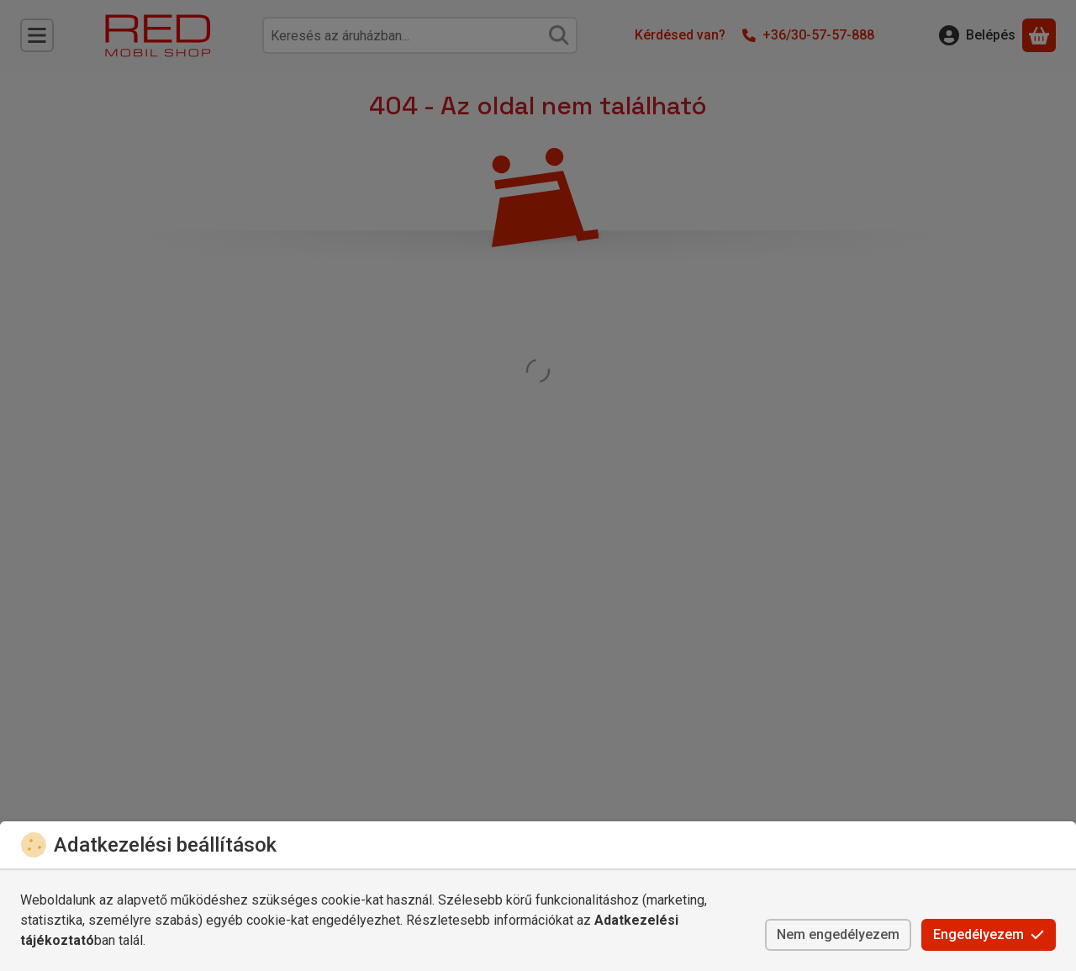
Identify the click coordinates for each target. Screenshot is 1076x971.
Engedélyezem (988, 934)
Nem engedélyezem (838, 934)
